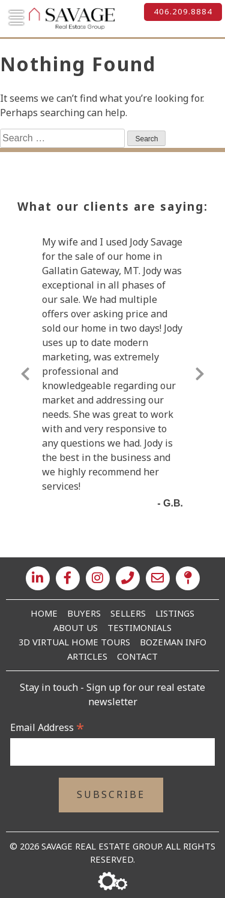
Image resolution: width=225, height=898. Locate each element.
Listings (174, 613)
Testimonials (139, 627)
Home (44, 613)
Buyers (84, 613)
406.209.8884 (183, 11)
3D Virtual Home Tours (74, 642)
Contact (137, 656)
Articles (87, 656)
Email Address (47, 727)
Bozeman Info (173, 642)
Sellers (128, 613)
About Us (75, 627)
